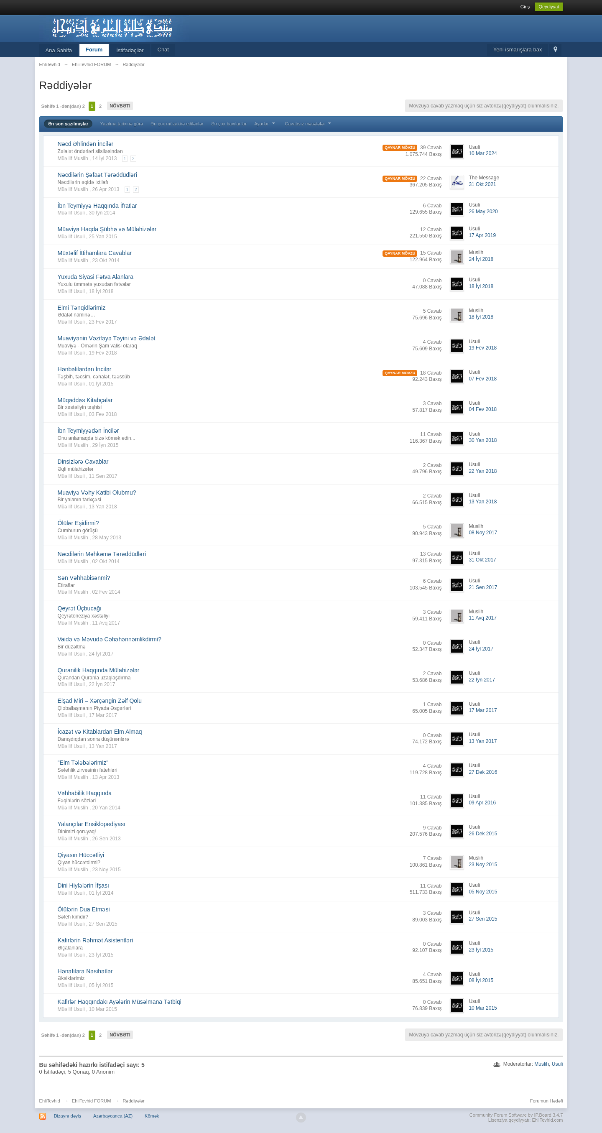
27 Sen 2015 (483, 919)
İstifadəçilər (129, 50)
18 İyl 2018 (481, 286)
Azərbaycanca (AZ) (113, 1115)
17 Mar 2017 (483, 710)
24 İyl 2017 (481, 649)
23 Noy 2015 (483, 865)
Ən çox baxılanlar (229, 123)
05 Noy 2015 (483, 892)
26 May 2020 (483, 211)
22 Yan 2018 (483, 471)
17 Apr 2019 (482, 235)
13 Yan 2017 (483, 741)
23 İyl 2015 (481, 950)
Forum (94, 49)
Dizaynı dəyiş (67, 1115)
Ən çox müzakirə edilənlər (176, 123)
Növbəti (120, 105)
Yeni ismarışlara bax (517, 49)
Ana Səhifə (59, 50)
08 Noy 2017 (483, 533)
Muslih (541, 1064)
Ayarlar (265, 123)
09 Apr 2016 (482, 803)
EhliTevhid (49, 1100)
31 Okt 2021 (482, 184)
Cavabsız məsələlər (309, 123)
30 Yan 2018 (483, 440)
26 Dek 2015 (483, 834)
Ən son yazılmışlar (68, 123)
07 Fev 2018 (483, 379)
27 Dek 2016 (483, 772)
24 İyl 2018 (481, 259)
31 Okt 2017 (482, 560)
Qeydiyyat (548, 6)
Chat (163, 49)
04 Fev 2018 (483, 409)
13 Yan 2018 (483, 502)
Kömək (152, 1115)
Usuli (557, 1064)
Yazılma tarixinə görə (121, 123)
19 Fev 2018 (483, 348)
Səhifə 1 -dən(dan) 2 (63, 106)
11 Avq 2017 (483, 618)
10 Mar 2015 (483, 1008)
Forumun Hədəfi (546, 1100)
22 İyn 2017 (482, 680)
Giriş (525, 6)
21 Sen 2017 (483, 587)
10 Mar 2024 (483, 153)
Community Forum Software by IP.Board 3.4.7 (516, 1115)
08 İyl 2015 (481, 980)
